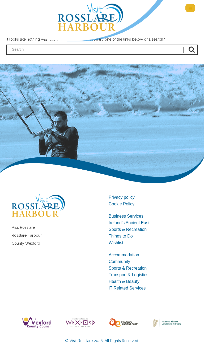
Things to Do (121, 236)
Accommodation (124, 255)
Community (119, 261)
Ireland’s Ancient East (129, 223)
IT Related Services (127, 288)
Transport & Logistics (128, 275)
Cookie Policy (121, 204)
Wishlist (116, 242)
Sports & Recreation (128, 229)
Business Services (126, 216)
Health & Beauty (124, 281)
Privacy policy (122, 197)
